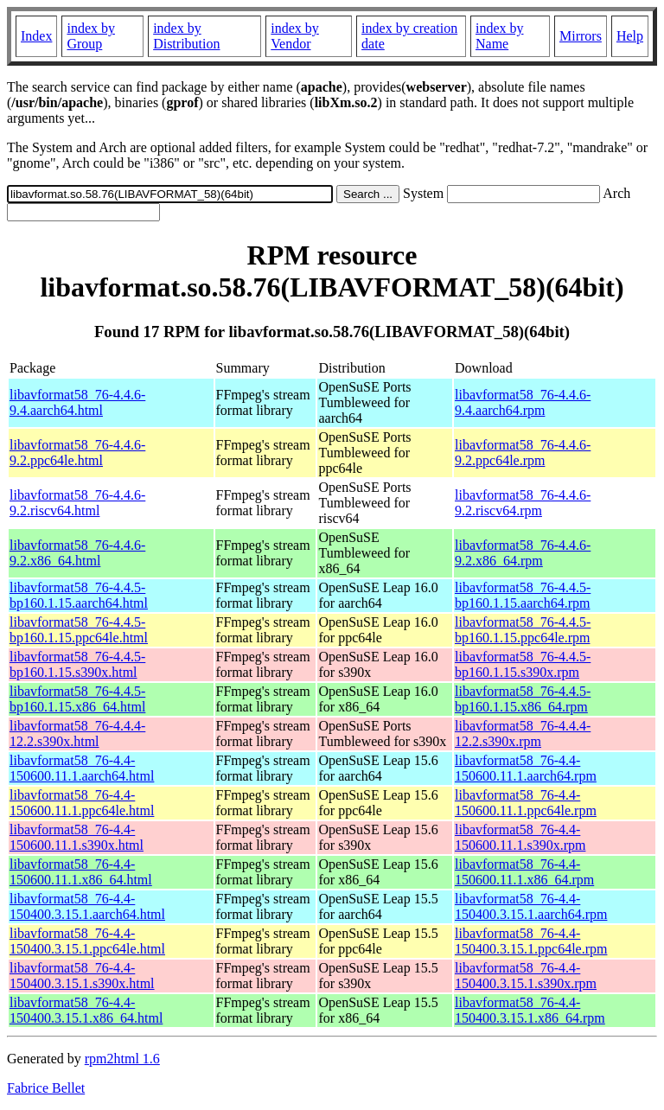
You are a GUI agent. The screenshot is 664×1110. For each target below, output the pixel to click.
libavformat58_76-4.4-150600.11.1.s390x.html (77, 837)
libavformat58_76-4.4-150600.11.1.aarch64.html (82, 768)
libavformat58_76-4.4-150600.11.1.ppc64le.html (82, 803)
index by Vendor (295, 36)
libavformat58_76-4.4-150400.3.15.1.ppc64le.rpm (531, 941)
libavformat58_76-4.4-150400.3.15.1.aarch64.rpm (531, 906)
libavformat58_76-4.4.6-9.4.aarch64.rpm (523, 402)
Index (36, 36)
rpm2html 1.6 (122, 1058)
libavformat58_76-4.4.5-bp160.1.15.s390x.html (77, 664)
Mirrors (580, 36)
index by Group (91, 36)
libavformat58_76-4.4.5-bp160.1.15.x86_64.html (77, 699)
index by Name (500, 36)
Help (629, 36)
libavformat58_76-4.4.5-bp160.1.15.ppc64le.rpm (523, 630)
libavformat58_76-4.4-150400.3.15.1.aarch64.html (87, 906)
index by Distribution (186, 36)
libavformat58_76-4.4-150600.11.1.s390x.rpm (520, 837)
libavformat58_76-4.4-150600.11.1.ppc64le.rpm (526, 803)
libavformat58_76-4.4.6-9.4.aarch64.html (77, 402)
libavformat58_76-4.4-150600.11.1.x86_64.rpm (524, 872)
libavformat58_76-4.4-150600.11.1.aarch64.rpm (526, 768)
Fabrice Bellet (46, 1088)
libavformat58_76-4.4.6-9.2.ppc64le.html (77, 452)
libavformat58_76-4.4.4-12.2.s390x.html (77, 733)
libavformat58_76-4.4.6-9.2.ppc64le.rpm (523, 452)
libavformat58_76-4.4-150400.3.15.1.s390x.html (82, 975)
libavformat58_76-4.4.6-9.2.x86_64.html (77, 553)
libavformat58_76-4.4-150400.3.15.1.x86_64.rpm (530, 1010)
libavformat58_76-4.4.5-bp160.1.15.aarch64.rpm (523, 595)
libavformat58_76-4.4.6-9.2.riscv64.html (77, 503)
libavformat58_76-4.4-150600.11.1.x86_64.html (81, 872)
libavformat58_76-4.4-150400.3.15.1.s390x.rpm (526, 975)
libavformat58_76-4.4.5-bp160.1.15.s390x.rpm (523, 664)
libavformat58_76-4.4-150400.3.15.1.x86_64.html (86, 1010)
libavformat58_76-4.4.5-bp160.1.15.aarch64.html (79, 595)
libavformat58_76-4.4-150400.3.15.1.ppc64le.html (87, 941)
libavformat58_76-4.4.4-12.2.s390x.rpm (523, 733)
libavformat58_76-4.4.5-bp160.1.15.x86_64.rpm (523, 699)
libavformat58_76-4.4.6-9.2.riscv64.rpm (523, 503)
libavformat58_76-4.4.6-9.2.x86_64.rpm (523, 553)
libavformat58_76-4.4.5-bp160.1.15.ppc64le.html (79, 630)
